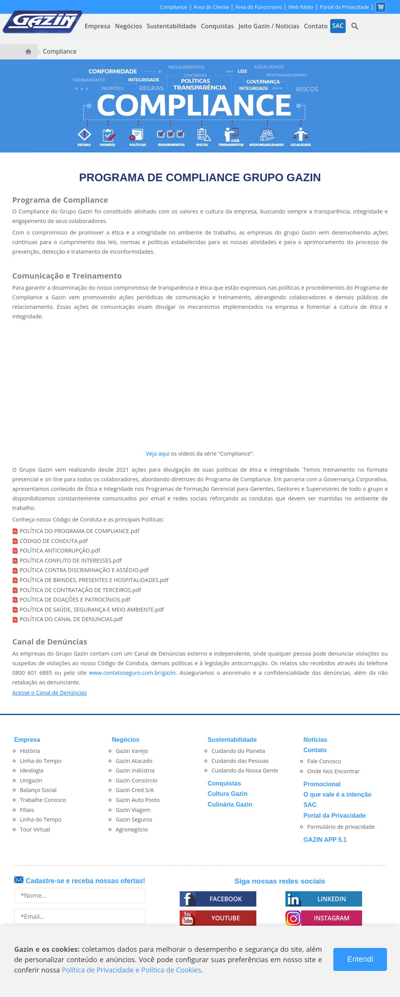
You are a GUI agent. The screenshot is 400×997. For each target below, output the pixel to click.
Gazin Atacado (134, 760)
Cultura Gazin (228, 793)
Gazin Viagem (133, 809)
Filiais (27, 809)
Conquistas (217, 26)
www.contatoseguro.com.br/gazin (132, 672)
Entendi (360, 959)
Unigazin (31, 780)
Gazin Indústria (135, 770)
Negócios (128, 26)
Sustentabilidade (172, 26)
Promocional (322, 784)
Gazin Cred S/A (135, 790)
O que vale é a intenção (337, 794)
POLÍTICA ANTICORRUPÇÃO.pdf (60, 550)
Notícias (315, 739)
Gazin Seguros (134, 819)
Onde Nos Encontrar (333, 771)
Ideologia (31, 770)
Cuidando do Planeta (238, 750)
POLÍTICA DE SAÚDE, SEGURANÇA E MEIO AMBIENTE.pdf (92, 609)
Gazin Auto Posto (138, 800)
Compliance (173, 7)
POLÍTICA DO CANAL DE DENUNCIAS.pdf (71, 619)
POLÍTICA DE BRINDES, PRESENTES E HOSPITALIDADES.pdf (94, 580)
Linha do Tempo (41, 760)
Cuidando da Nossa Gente (244, 770)
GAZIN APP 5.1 (325, 839)
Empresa (97, 26)
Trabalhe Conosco (43, 800)
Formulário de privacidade (341, 826)
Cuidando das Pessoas (240, 760)
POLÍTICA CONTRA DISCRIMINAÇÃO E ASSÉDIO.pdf (84, 570)
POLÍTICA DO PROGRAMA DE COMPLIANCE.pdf (79, 531)
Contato (316, 26)
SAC (309, 805)
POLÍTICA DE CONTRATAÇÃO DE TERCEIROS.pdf (80, 590)
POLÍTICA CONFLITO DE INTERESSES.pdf (70, 560)
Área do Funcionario (259, 6)
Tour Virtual (35, 829)
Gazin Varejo (132, 750)
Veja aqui (157, 453)
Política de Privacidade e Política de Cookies (131, 969)
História (30, 750)
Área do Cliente (211, 6)
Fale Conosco (324, 761)
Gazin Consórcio (136, 780)
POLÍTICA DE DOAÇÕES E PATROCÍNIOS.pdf (75, 599)
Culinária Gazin (230, 804)
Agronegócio (132, 829)
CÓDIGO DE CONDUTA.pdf (54, 540)
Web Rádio (301, 7)
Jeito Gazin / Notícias (268, 26)
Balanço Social (38, 790)
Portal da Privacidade (344, 7)
